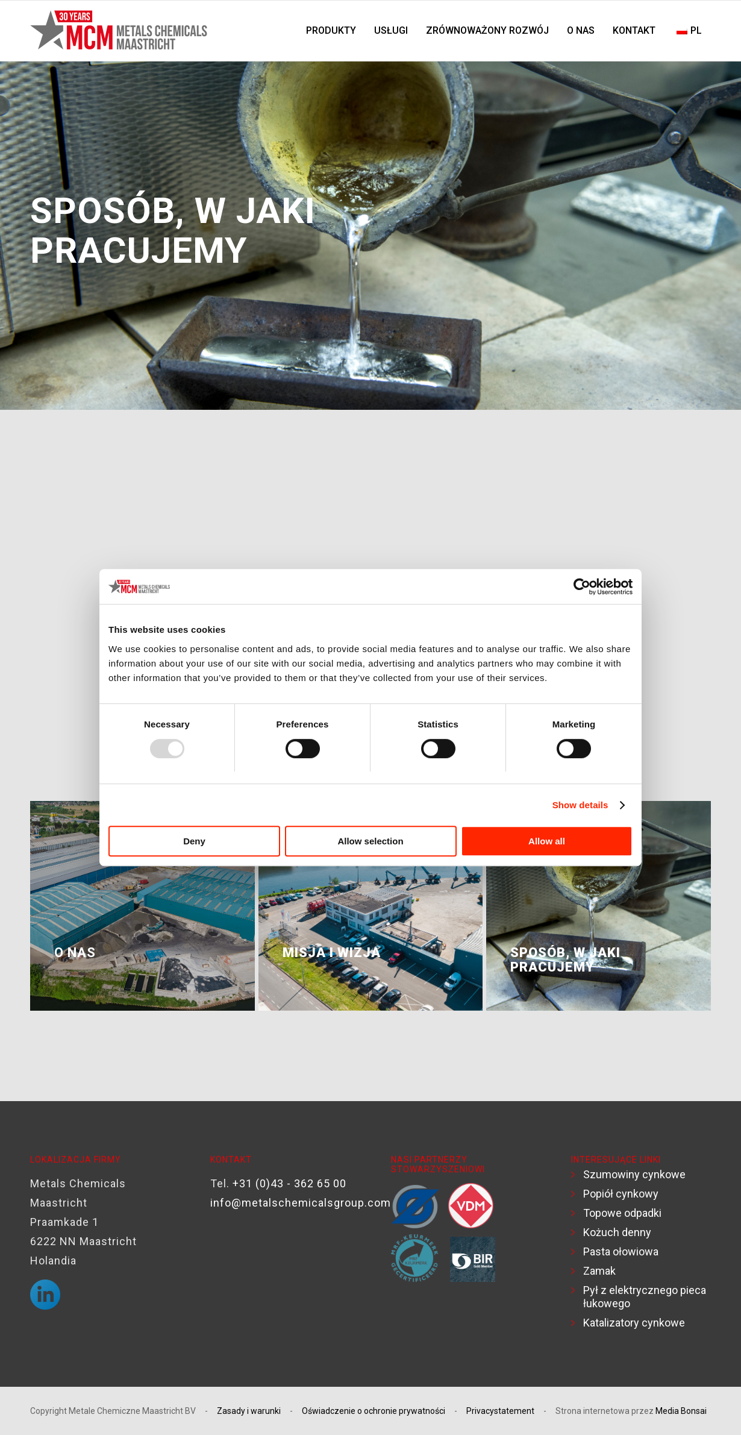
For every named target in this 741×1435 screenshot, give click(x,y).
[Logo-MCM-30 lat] (120, 31)
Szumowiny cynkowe (634, 1174)
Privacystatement (500, 1411)
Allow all (546, 842)
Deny (194, 842)
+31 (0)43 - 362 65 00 (289, 1183)
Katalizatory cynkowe (634, 1322)
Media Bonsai (681, 1411)
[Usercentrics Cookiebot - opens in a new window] (580, 586)
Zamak (599, 1270)
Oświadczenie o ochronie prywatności (373, 1411)
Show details (580, 805)
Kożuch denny (617, 1232)
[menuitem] (331, 31)
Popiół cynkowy (620, 1193)
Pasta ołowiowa (620, 1251)
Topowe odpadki (622, 1213)
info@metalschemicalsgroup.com (300, 1202)
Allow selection (370, 842)
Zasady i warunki (249, 1411)
